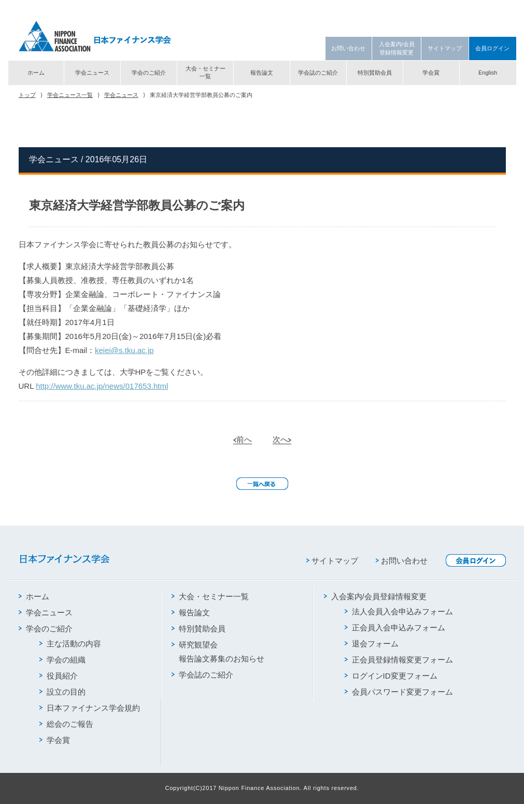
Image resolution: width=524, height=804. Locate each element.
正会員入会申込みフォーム (395, 627)
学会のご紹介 (149, 72)
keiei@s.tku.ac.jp (124, 350)
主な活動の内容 (70, 643)
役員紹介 (58, 675)
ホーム (36, 72)
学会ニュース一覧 (70, 95)
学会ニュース (92, 72)
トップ (27, 95)
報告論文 (261, 72)
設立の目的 (62, 691)
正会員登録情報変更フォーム (399, 659)
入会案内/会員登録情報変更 (397, 48)
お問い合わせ (348, 48)
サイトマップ (445, 48)
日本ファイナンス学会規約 (89, 707)
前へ (242, 439)
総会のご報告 (66, 724)
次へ (282, 439)
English (487, 72)
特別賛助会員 (375, 72)
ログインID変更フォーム (391, 675)
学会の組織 (62, 659)
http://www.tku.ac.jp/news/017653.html (102, 386)
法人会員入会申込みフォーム (399, 611)
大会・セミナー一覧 (205, 72)
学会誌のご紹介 (318, 72)
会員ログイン (492, 48)
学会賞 (431, 72)
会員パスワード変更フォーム (399, 691)
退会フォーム (372, 643)
